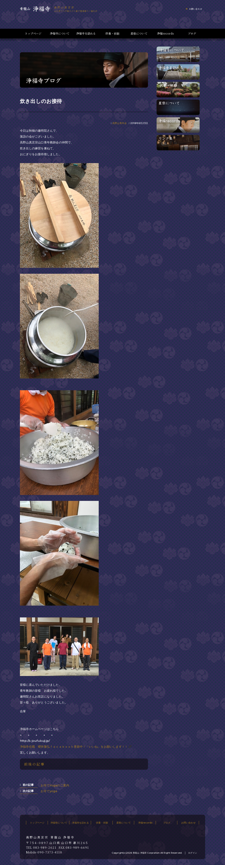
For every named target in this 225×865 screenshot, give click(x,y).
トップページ (33, 33)
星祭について (139, 33)
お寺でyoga (49, 791)
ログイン (192, 852)
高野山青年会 (119, 123)
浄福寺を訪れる (86, 33)
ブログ (192, 33)
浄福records (165, 33)
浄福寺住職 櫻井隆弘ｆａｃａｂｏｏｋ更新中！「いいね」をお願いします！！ (74, 746)
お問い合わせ (195, 8)
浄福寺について (59, 33)
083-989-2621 (45, 847)
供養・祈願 (112, 33)
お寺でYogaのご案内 (55, 785)
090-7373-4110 (49, 852)
